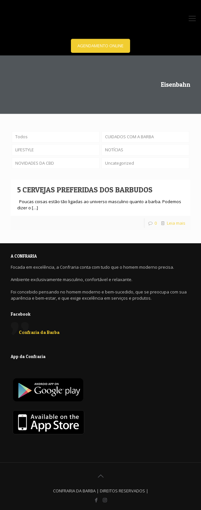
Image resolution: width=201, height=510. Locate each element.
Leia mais (176, 223)
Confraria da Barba (39, 332)
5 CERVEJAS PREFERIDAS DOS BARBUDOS (85, 189)
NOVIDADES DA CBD (34, 163)
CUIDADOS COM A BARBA (129, 137)
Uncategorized (119, 163)
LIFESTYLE (24, 150)
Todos (21, 137)
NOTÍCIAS (114, 150)
